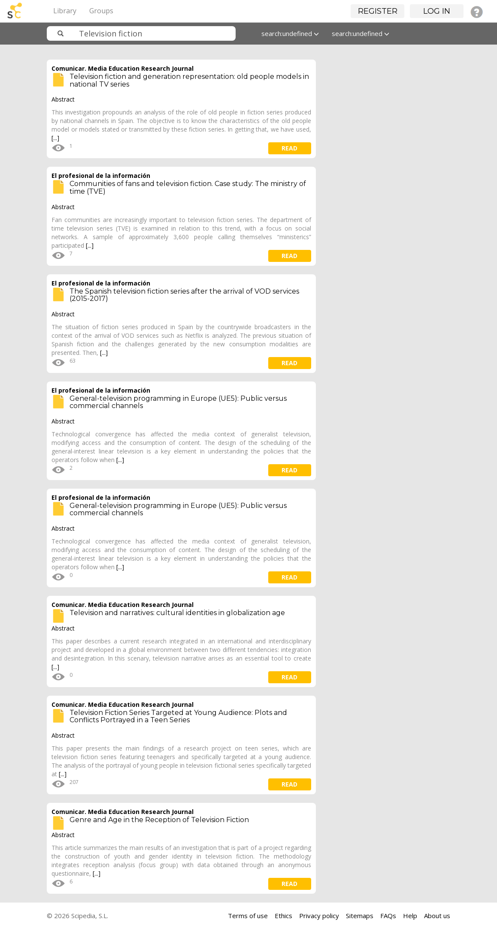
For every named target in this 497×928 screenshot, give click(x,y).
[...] (55, 138)
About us (437, 915)
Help (410, 915)
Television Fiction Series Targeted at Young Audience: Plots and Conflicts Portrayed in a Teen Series (178, 716)
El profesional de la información (101, 175)
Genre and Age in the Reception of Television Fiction (159, 820)
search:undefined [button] (290, 33)
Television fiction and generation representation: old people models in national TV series (189, 80)
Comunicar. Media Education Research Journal (123, 68)
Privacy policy (319, 915)
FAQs (388, 915)
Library (64, 10)
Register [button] (377, 11)
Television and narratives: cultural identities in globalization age (177, 613)
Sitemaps (359, 915)
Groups (101, 10)
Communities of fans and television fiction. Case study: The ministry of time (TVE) (188, 187)
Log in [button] (436, 11)
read (289, 148)
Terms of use (248, 915)
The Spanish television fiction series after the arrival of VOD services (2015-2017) (184, 295)
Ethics (283, 915)
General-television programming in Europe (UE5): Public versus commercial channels (178, 402)
